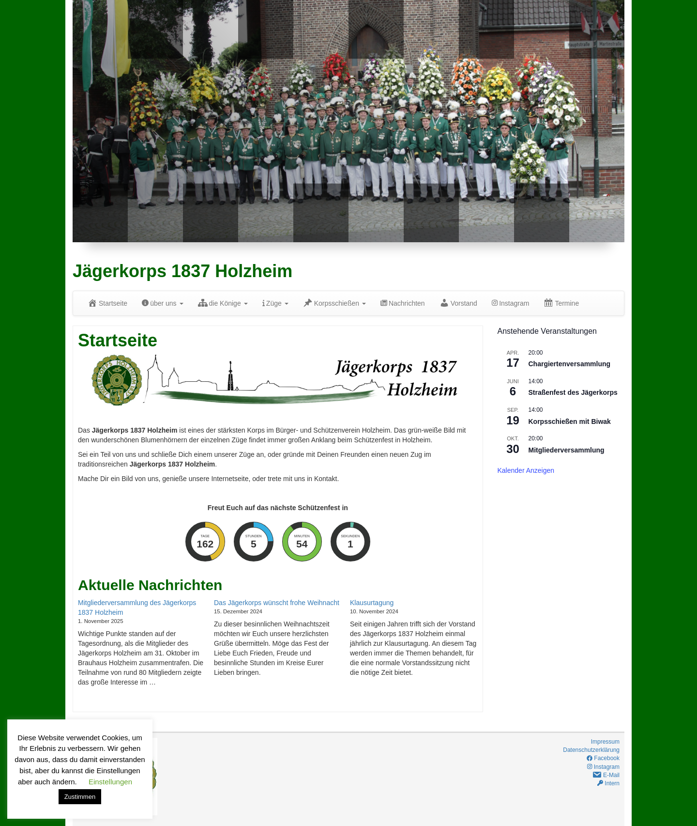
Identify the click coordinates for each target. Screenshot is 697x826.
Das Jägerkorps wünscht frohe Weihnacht (276, 603)
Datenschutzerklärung (591, 750)
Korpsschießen (334, 303)
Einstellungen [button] (110, 782)
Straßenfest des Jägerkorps (573, 392)
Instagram (511, 303)
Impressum (605, 741)
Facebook (603, 758)
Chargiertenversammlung (570, 364)
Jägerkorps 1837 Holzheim (182, 271)
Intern (608, 783)
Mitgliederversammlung (567, 450)
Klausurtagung (372, 603)
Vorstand (458, 303)
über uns (162, 303)
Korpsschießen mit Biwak (570, 421)
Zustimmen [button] (79, 796)
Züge (275, 303)
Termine (561, 303)
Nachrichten (402, 303)
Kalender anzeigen (526, 470)
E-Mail (606, 775)
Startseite (107, 303)
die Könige (223, 303)
